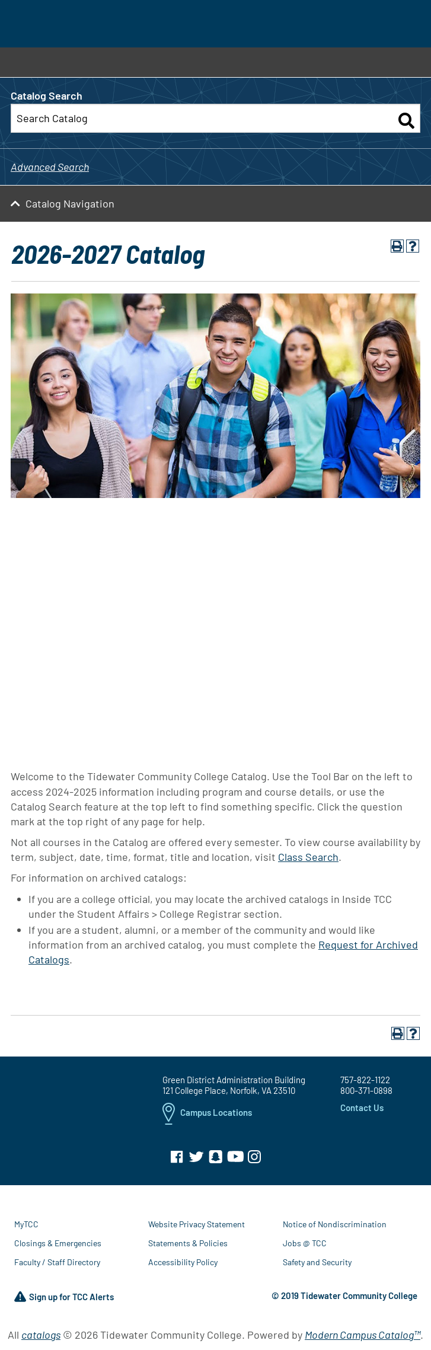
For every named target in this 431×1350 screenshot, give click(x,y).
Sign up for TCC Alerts (64, 1297)
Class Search (308, 856)
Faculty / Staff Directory (57, 1262)
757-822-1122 (365, 1079)
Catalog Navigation (69, 203)
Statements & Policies (188, 1243)
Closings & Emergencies (57, 1243)
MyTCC (26, 1224)
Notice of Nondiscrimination (335, 1224)
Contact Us (362, 1107)
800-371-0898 (366, 1090)
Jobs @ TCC (305, 1243)
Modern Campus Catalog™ (362, 1334)
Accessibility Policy (183, 1262)
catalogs (40, 1334)
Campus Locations (207, 1113)
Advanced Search (50, 166)
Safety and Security (317, 1262)
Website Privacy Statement (196, 1224)
